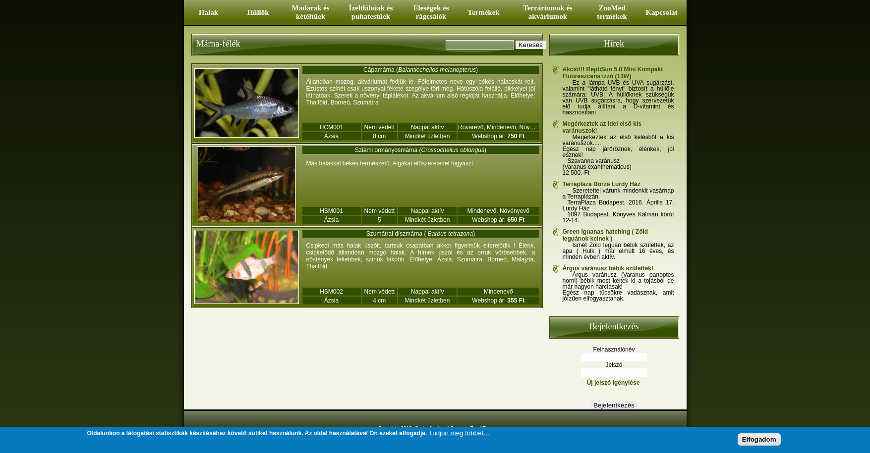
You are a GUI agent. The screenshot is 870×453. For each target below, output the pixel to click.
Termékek (483, 12)
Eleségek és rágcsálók (431, 12)
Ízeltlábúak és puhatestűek (371, 12)
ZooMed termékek (612, 12)
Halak (208, 12)
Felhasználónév (614, 349)
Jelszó (613, 364)
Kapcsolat (661, 12)
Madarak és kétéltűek (310, 12)
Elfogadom (759, 439)
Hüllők (258, 12)
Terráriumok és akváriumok (548, 12)
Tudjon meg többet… (459, 433)
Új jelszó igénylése (613, 382)
